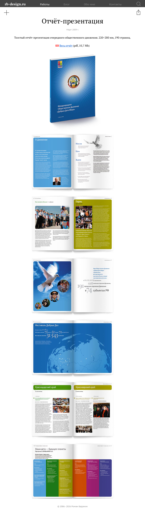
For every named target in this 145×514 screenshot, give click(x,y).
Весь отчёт (65, 45)
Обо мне (89, 4)
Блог (67, 4)
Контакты (115, 4)
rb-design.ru (15, 4)
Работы (45, 4)
